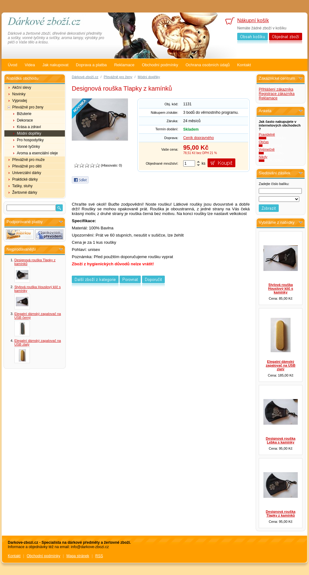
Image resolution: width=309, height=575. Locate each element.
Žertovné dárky (24, 192)
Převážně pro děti (27, 166)
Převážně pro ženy (27, 107)
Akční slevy (21, 87)
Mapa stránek (77, 556)
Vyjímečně (267, 149)
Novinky (19, 94)
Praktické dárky (25, 179)
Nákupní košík (253, 20)
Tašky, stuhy (22, 186)
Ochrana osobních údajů (207, 64)
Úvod (12, 64)
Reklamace (124, 64)
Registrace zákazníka (277, 94)
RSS (99, 556)
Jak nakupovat (55, 64)
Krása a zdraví (29, 127)
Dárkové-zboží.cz (85, 77)
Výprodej (19, 100)
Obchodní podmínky (160, 64)
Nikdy (263, 157)
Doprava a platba (91, 64)
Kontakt (244, 64)
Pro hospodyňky (30, 140)
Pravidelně (267, 134)
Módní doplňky (29, 133)
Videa (30, 64)
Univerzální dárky (26, 173)
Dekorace (25, 120)
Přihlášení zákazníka (276, 89)
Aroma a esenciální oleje (37, 153)
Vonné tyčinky (28, 146)
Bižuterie (24, 114)
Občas (264, 142)
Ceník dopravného (198, 138)
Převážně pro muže (28, 160)
